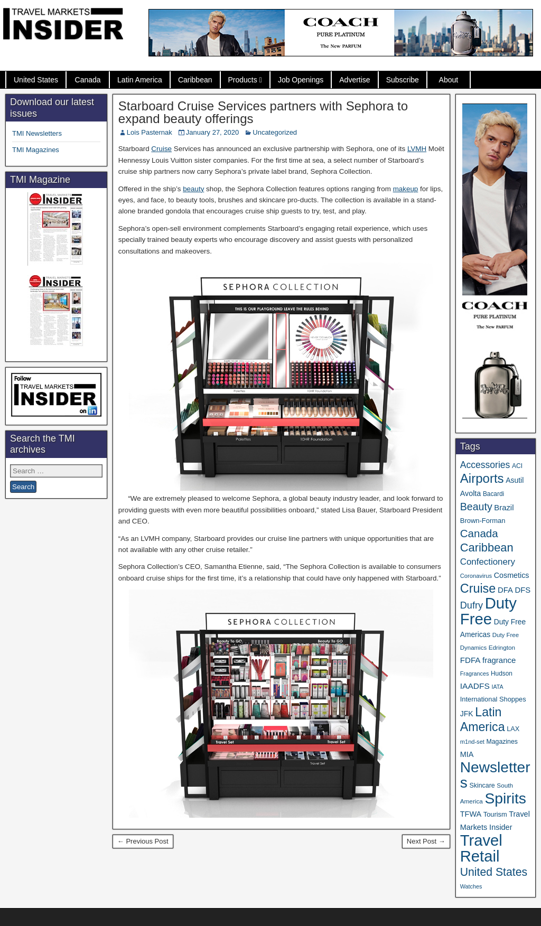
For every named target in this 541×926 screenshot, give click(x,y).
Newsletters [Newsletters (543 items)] (495, 775)
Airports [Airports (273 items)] (482, 478)
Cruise (161, 149)
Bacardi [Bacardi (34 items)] (493, 494)
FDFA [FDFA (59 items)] (470, 660)
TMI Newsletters (37, 133)
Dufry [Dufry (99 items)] (471, 605)
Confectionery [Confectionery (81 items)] (487, 562)
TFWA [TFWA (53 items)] (470, 814)
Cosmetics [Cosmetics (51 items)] (511, 575)
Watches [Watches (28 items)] (471, 886)
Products (242, 80)
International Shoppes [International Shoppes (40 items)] (493, 699)
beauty (193, 189)
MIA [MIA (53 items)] (467, 754)
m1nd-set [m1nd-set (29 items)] (472, 741)
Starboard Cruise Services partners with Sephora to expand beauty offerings (263, 112)
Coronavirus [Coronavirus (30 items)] (476, 576)
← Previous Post (143, 841)
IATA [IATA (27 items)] (497, 687)
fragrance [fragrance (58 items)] (499, 660)
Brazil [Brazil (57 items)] (504, 507)
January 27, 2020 (212, 132)
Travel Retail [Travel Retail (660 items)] (481, 848)
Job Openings (300, 80)
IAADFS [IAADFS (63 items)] (475, 685)
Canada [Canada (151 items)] (479, 533)
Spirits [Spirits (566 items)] (505, 798)
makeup (405, 189)
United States (36, 80)
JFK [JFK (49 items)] (466, 713)
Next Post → (426, 841)
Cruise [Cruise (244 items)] (478, 588)
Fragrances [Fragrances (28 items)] (474, 673)
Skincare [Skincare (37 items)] (482, 785)
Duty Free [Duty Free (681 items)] (488, 611)
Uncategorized (275, 132)
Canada (88, 80)
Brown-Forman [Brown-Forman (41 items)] (483, 521)
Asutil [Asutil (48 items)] (515, 480)
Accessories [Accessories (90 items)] (485, 465)
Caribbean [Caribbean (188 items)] (487, 547)
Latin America (139, 80)
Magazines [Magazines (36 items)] (502, 741)
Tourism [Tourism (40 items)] (495, 814)
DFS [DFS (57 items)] (522, 590)
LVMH (416, 149)
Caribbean (195, 80)
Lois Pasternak (149, 132)
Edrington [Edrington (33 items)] (502, 647)
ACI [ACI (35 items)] (517, 466)
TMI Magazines (35, 150)
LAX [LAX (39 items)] (513, 729)
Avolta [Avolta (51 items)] (470, 493)
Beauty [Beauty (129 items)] (476, 506)
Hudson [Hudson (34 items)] (501, 673)
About (449, 80)
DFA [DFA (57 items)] (505, 590)
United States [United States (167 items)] (493, 872)
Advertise (354, 80)
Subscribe (402, 80)
